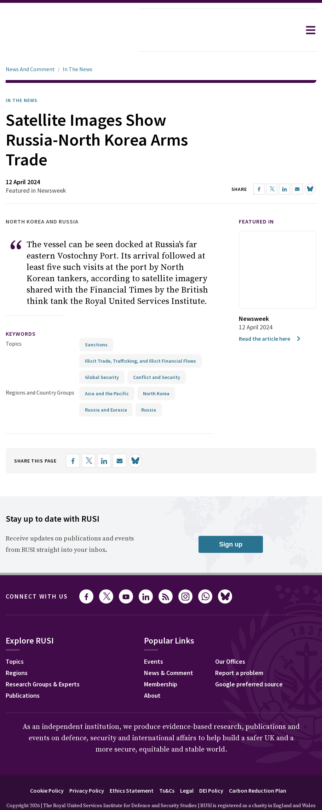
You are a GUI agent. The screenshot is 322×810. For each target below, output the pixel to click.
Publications (23, 676)
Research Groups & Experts (43, 664)
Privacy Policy (86, 770)
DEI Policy (211, 770)
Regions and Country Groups (40, 372)
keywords (21, 313)
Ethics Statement (132, 770)
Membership (160, 664)
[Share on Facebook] (73, 441)
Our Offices (230, 642)
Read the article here (270, 318)
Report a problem (239, 653)
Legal (187, 770)
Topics (14, 323)
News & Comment (168, 653)
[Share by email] (120, 441)
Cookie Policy (47, 770)
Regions (17, 653)
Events (153, 642)
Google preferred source (249, 664)
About (152, 676)
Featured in (256, 201)
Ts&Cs (166, 770)
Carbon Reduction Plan (257, 770)
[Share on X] (88, 441)
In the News (22, 80)
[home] (69, 30)
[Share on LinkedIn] (104, 441)
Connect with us (37, 576)
